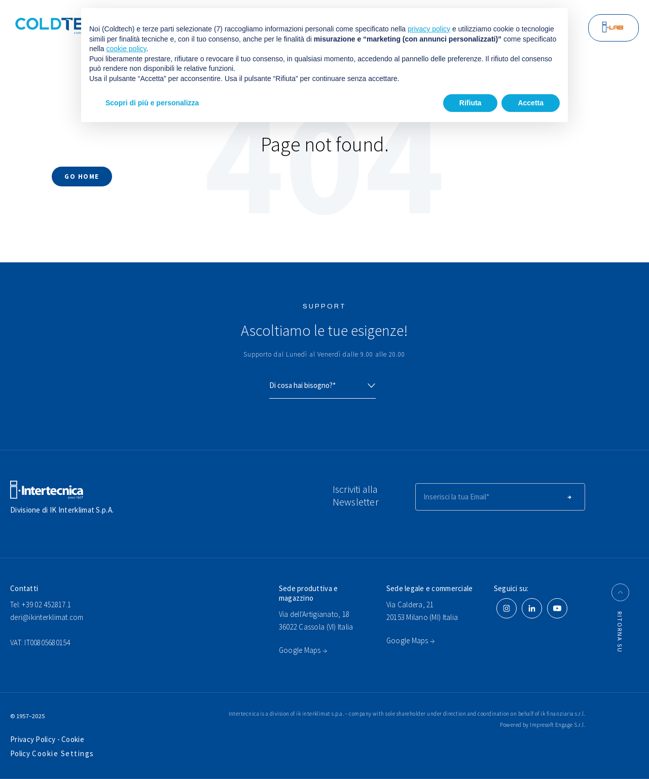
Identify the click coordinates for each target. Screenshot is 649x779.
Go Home (81, 176)
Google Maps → (303, 650)
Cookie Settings (63, 753)
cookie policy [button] (126, 49)
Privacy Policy (33, 739)
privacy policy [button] (429, 29)
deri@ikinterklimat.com (47, 617)
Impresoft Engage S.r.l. (557, 724)
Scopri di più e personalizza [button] (152, 103)
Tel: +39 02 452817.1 (40, 604)
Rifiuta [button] (470, 103)
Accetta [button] (531, 103)
